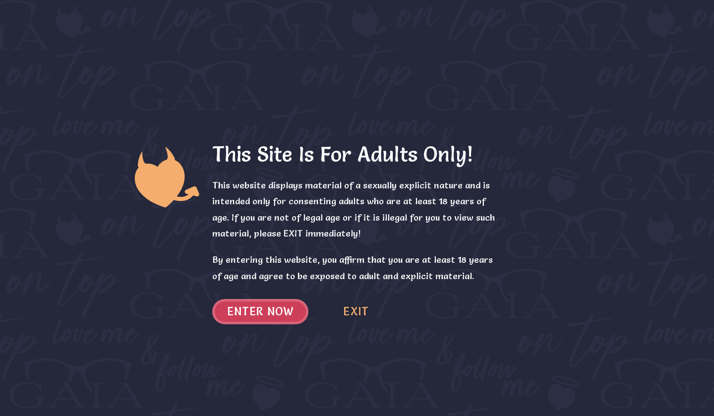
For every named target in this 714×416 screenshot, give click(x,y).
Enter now (260, 311)
